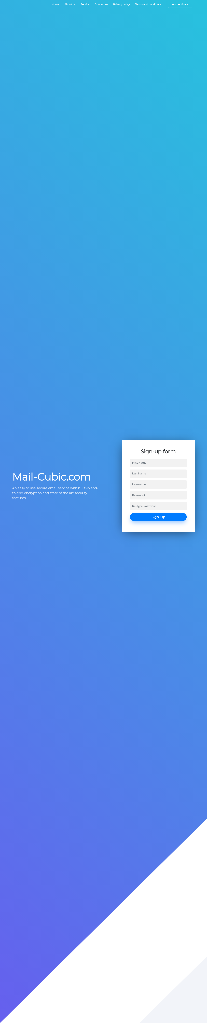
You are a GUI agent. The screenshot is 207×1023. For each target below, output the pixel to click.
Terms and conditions (148, 4)
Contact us (101, 4)
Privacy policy (121, 4)
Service (85, 4)
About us (69, 4)
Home (55, 4)
